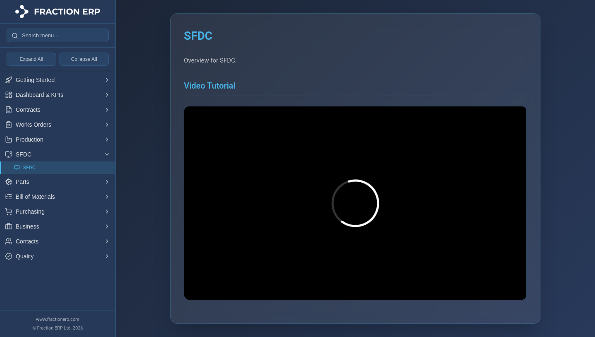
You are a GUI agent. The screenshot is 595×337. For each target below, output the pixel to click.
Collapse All (84, 59)
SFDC (24, 168)
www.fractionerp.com (57, 319)
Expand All (31, 59)
